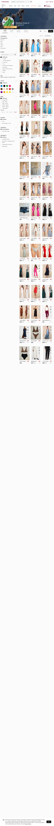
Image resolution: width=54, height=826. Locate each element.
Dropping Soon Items (6, 144)
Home (23, 5)
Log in (47, 1)
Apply (15, 112)
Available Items (5, 139)
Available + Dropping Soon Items (8, 141)
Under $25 (4, 100)
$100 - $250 (4, 105)
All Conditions (5, 129)
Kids (19, 5)
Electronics (3, 48)
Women (11, 5)
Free (2, 121)
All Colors (4, 82)
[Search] (23, 2)
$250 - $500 (5, 106)
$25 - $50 (4, 101)
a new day (4, 62)
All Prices (4, 98)
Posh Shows (33, 5)
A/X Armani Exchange (7, 65)
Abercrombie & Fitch (6, 68)
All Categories (4, 38)
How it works (39, 6)
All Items (3, 119)
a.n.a (3, 63)
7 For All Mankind (6, 60)
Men (15, 5)
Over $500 (4, 108)
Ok (48, 821)
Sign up (51, 1)
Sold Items (4, 146)
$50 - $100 (4, 103)
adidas (3, 70)
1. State (3, 58)
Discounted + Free (6, 123)
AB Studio (4, 67)
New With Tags (5, 131)
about (45, 31)
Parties (27, 5)
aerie (3, 72)
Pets (2, 46)
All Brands (4, 57)
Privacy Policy (28, 824)
